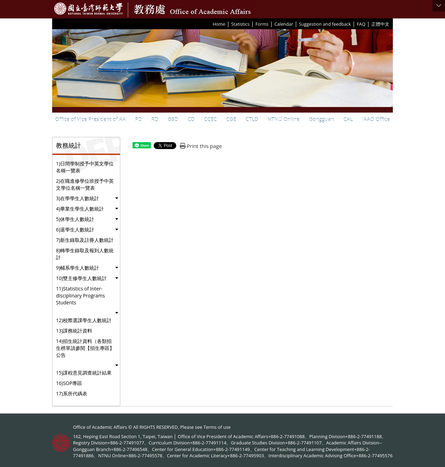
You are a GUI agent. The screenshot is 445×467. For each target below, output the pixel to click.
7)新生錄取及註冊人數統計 (85, 240)
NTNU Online (284, 119)
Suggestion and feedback (325, 24)
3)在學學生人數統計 (77, 198)
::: (210, 24)
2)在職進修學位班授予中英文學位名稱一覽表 (85, 184)
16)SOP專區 (69, 383)
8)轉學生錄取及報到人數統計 (85, 254)
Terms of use (216, 427)
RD (154, 119)
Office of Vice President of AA (90, 119)
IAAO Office (376, 119)
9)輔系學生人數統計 (77, 267)
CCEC (210, 119)
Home (219, 24)
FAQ (361, 24)
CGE (231, 119)
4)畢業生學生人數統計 (80, 208)
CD (190, 119)
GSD (173, 119)
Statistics (240, 24)
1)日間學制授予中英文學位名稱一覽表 (85, 167)
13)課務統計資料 (74, 330)
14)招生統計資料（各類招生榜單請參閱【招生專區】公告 (85, 348)
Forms (262, 24)
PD (138, 119)
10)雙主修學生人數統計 (81, 278)
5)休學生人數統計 (75, 219)
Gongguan (321, 119)
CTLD (251, 119)
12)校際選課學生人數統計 (84, 320)
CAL (348, 119)
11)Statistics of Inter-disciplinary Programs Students (80, 295)
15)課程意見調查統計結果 (84, 372)
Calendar (283, 24)
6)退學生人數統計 (75, 229)
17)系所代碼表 (71, 393)
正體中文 (380, 24)
